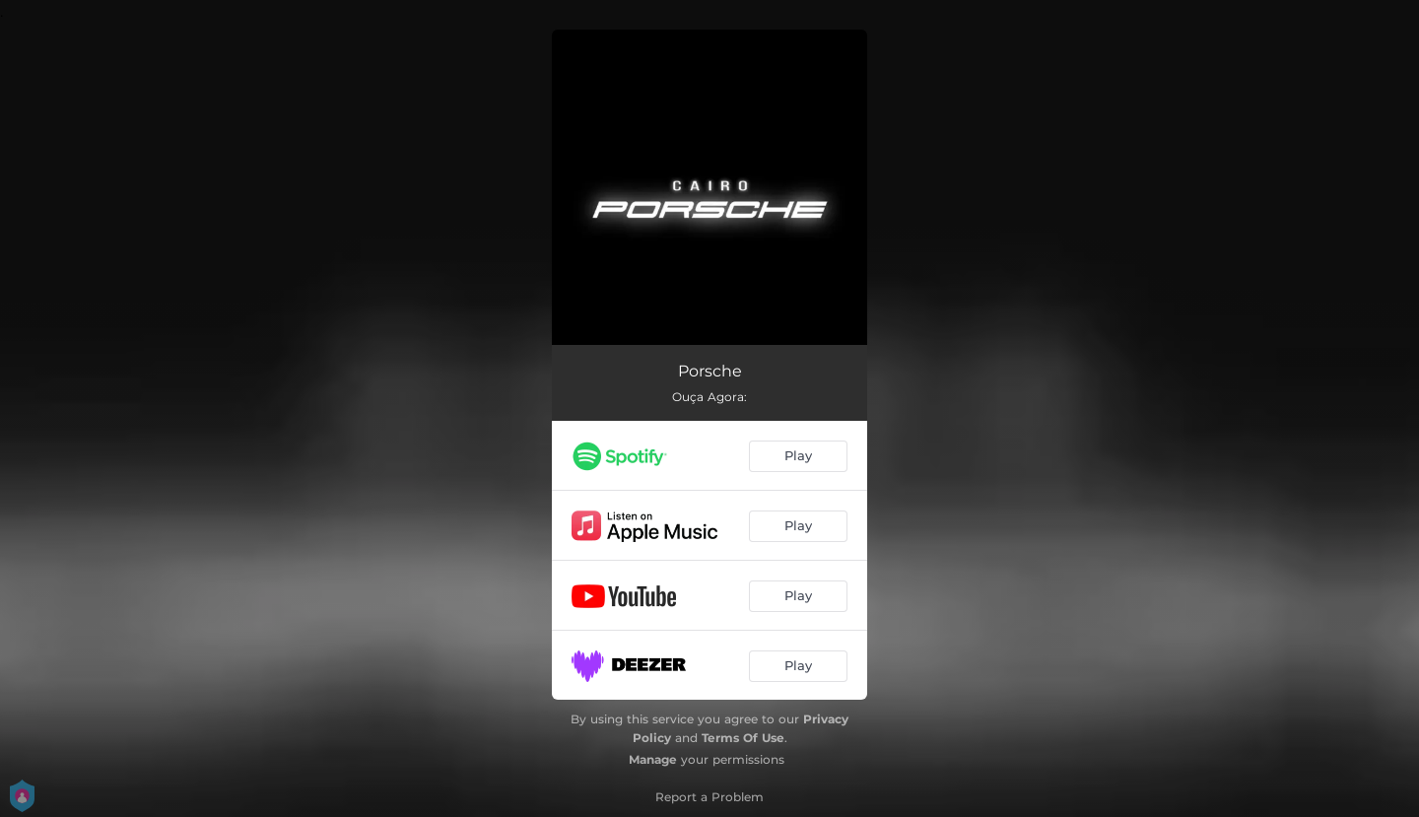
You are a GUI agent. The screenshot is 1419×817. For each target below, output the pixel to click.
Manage (653, 759)
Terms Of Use (743, 737)
